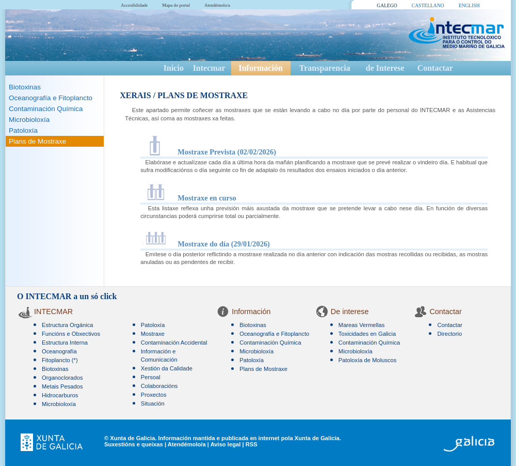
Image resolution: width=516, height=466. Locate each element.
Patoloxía (23, 130)
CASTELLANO (428, 5)
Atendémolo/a (217, 5)
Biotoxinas (25, 87)
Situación (153, 403)
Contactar (435, 68)
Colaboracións (159, 386)
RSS (251, 444)
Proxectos (154, 395)
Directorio (449, 334)
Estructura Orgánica (67, 325)
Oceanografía (59, 351)
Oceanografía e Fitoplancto (50, 98)
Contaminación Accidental (174, 342)
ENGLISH (469, 5)
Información (260, 68)
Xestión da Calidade (166, 368)
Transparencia (324, 68)
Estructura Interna (65, 342)
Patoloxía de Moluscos (367, 360)
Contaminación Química (46, 109)
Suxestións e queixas (133, 444)
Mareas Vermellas (361, 325)
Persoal (150, 377)
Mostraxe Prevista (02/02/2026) (227, 152)
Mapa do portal (176, 5)
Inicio (174, 68)
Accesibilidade (134, 5)
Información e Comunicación (159, 355)
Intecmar (209, 68)
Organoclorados (62, 378)
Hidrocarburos (60, 395)
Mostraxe (153, 334)
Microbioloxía (29, 119)
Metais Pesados (62, 386)
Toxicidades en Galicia (367, 334)
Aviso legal (226, 444)
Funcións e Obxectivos (71, 334)
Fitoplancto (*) (60, 360)
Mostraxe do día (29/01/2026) (224, 244)
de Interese (385, 68)
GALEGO (387, 5)
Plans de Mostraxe (37, 141)
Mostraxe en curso (207, 198)
